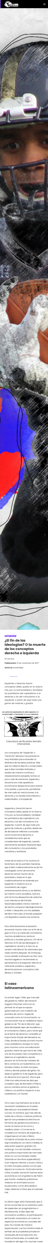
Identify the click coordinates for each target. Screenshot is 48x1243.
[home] (11, 4)
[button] (44, 4)
